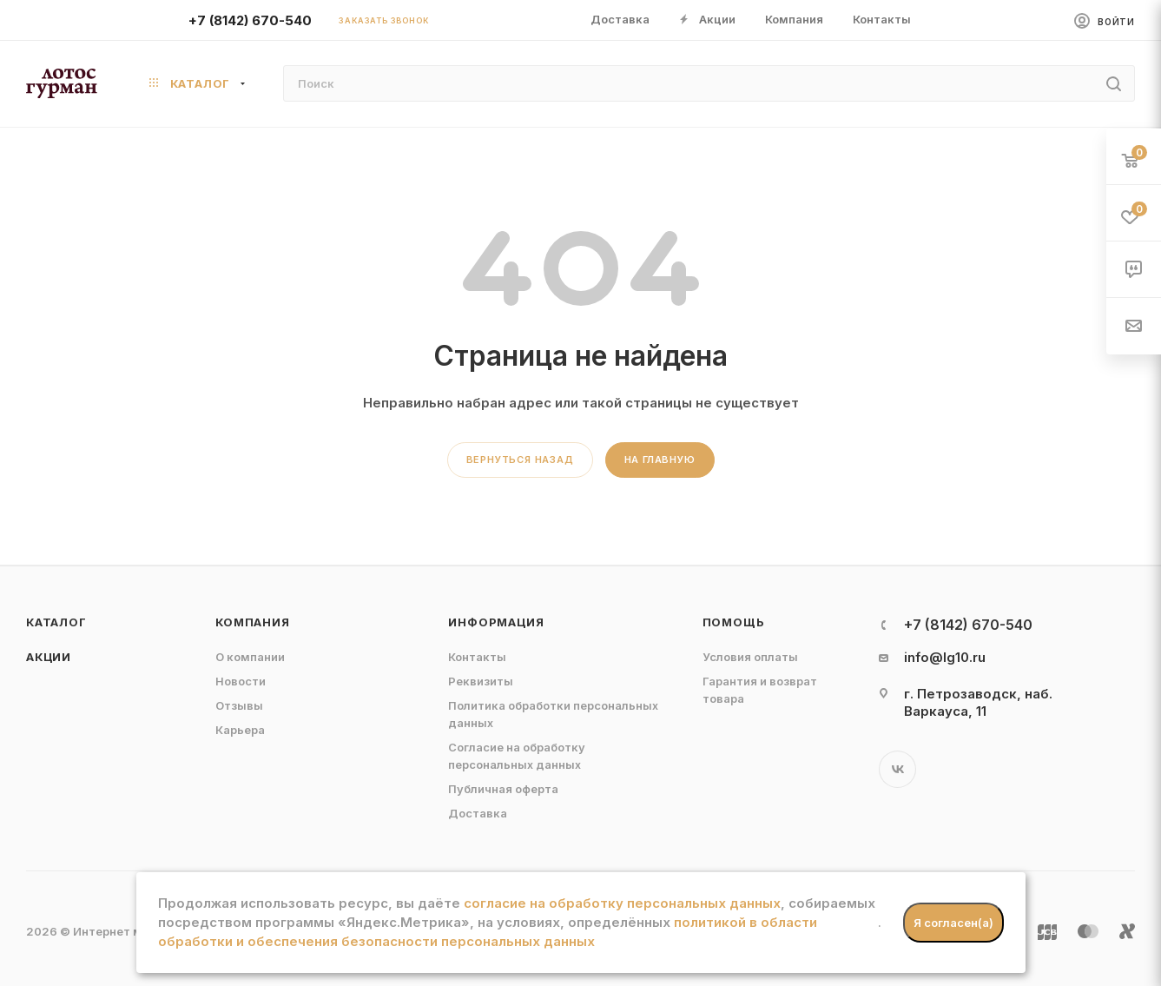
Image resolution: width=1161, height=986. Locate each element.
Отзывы (239, 705)
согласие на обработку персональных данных (622, 903)
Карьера (240, 730)
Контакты (477, 657)
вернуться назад (520, 459)
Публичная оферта (503, 789)
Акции (48, 657)
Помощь (734, 622)
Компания (252, 622)
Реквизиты (480, 681)
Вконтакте (897, 769)
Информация (496, 622)
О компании (250, 657)
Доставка (477, 813)
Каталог (56, 622)
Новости (240, 681)
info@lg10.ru (945, 657)
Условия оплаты (750, 657)
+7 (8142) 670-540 (250, 20)
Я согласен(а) (953, 923)
